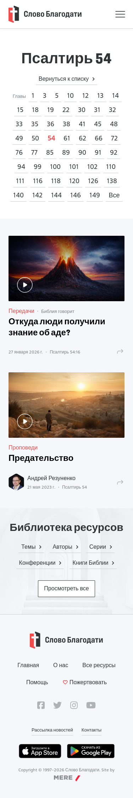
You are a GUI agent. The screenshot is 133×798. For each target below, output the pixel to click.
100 (55, 166)
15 (20, 109)
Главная (28, 665)
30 (81, 109)
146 (75, 195)
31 (97, 109)
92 (113, 152)
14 (115, 95)
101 (74, 166)
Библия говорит (57, 311)
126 (93, 181)
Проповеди (23, 447)
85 (50, 152)
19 (50, 109)
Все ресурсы (99, 665)
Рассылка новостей (52, 730)
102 (92, 166)
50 (35, 138)
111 (20, 181)
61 (66, 138)
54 (51, 138)
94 (21, 166)
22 (66, 109)
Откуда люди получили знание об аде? (57, 327)
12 (85, 95)
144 (56, 195)
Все (114, 195)
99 (37, 166)
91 (98, 152)
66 (98, 138)
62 (82, 138)
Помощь (37, 682)
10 (70, 95)
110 (111, 166)
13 (100, 95)
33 (19, 124)
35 (34, 124)
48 (114, 124)
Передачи (21, 311)
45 (97, 124)
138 (112, 181)
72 (114, 138)
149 (94, 195)
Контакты (91, 730)
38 (66, 124)
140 (18, 195)
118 (56, 181)
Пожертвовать (84, 682)
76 (19, 152)
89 (66, 152)
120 (74, 181)
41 (82, 124)
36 (50, 124)
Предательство (41, 458)
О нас (60, 665)
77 (34, 152)
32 (112, 109)
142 (37, 195)
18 (35, 109)
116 (38, 181)
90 (82, 152)
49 (19, 138)
